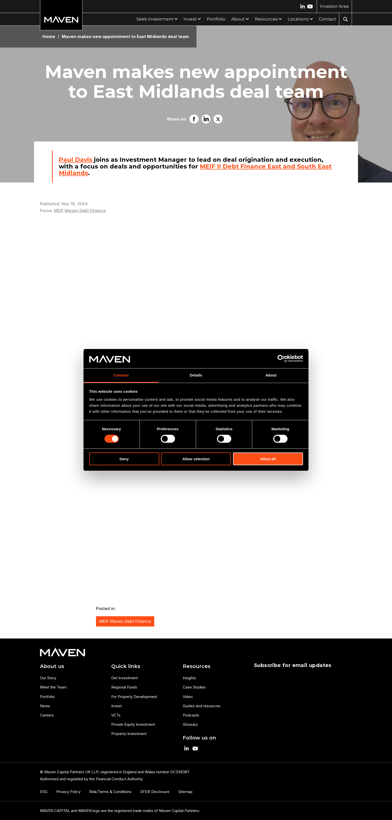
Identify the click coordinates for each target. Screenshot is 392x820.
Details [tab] (196, 375)
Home (48, 36)
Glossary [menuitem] (190, 724)
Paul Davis (75, 159)
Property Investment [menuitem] (128, 733)
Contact (327, 19)
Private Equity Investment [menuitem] (133, 724)
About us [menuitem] (52, 666)
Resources (266, 19)
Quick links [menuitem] (125, 666)
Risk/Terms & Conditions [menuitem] (110, 791)
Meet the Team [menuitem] (53, 687)
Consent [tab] (121, 375)
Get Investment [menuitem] (124, 678)
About (238, 19)
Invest (190, 19)
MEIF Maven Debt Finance (80, 210)
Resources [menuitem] (196, 666)
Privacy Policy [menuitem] (68, 791)
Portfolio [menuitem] (47, 696)
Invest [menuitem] (116, 706)
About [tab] (271, 375)
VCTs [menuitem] (115, 715)
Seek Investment (155, 19)
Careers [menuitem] (47, 715)
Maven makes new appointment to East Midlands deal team (125, 36)
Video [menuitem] (188, 696)
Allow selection (196, 459)
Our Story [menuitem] (48, 678)
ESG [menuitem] (44, 791)
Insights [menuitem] (189, 678)
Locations (298, 19)
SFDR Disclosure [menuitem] (155, 791)
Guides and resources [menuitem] (201, 706)
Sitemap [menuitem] (185, 791)
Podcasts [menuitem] (191, 715)
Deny (124, 459)
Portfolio (216, 19)
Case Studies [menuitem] (194, 687)
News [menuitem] (45, 706)
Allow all (268, 459)
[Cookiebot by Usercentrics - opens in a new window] (281, 358)
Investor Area (334, 6)
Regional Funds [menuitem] (124, 687)
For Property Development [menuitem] (134, 696)
